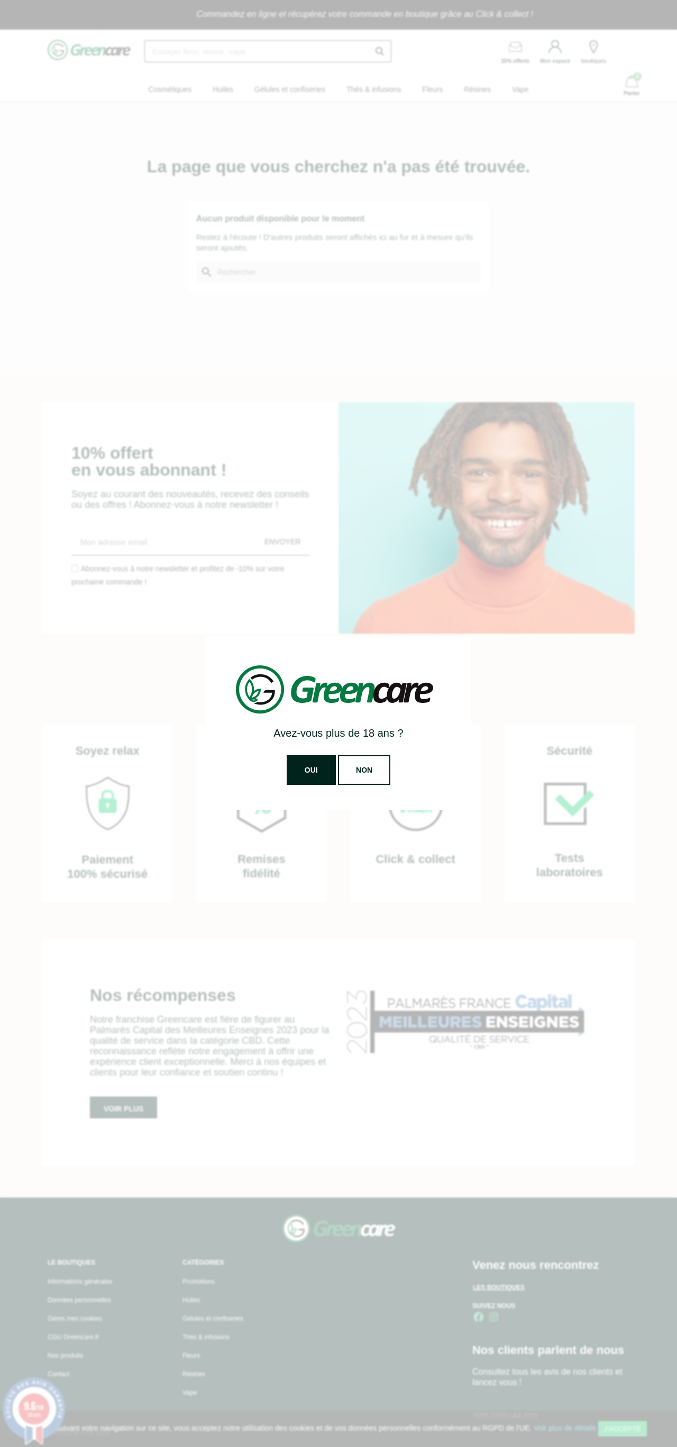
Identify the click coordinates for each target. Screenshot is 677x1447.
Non (364, 770)
